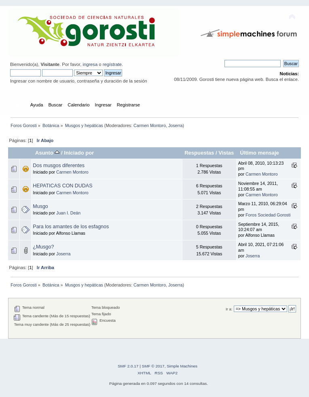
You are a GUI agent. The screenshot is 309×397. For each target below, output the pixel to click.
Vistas (226, 153)
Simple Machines (182, 366)
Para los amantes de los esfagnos (71, 226)
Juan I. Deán (68, 212)
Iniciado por (79, 153)
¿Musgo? (43, 247)
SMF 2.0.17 (128, 366)
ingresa (90, 64)
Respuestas (199, 153)
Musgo (40, 206)
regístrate (112, 64)
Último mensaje (259, 153)
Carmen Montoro (149, 125)
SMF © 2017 (153, 366)
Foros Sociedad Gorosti (268, 214)
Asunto (47, 153)
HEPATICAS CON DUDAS (62, 186)
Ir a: (229, 309)
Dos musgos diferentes (59, 165)
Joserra (175, 125)
